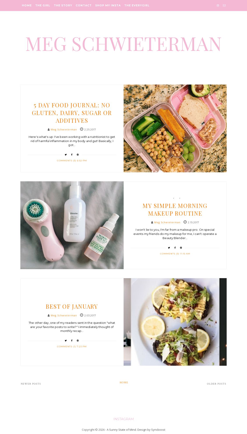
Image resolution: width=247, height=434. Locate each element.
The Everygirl (137, 5)
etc (177, 197)
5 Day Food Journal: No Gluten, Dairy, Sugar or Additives (72, 112)
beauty (168, 197)
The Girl (42, 5)
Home (27, 5)
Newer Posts (31, 383)
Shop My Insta (108, 5)
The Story (63, 5)
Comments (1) (67, 346)
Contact (84, 5)
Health (72, 96)
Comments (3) (67, 160)
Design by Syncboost (151, 430)
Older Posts (216, 383)
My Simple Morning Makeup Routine (175, 209)
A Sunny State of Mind (121, 430)
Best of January (72, 306)
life (183, 197)
